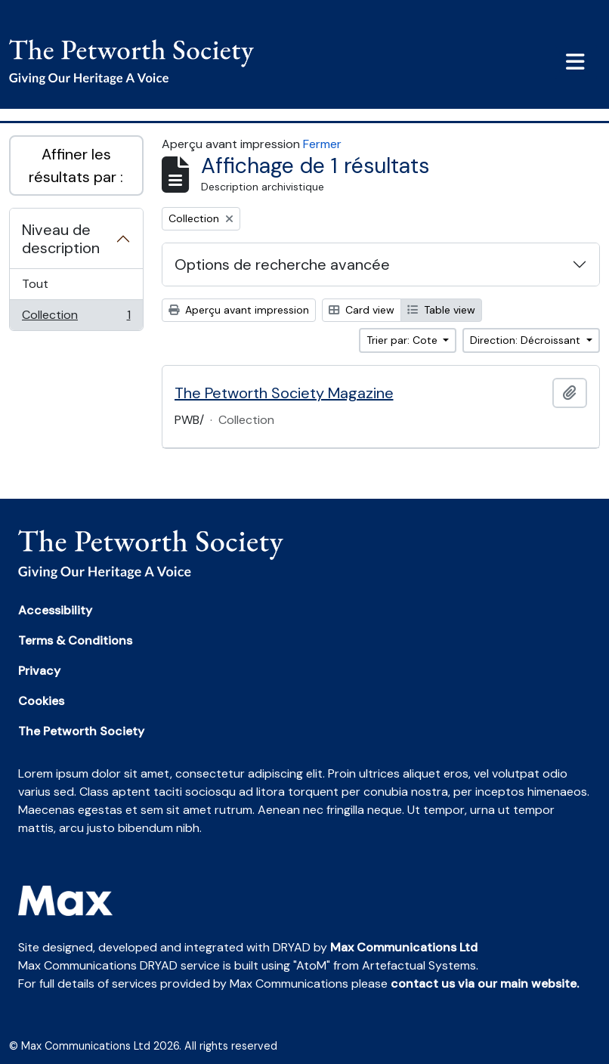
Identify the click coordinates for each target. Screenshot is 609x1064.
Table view (441, 310)
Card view (361, 310)
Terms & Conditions (75, 640)
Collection (76, 318)
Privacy (39, 671)
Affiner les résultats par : (76, 165)
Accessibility (55, 610)
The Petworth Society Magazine (284, 393)
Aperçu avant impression (238, 310)
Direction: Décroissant (526, 340)
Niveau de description (61, 239)
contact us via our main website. (485, 983)
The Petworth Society (81, 731)
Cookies (41, 701)
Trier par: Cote (403, 340)
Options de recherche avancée (282, 264)
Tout (35, 284)
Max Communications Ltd (404, 947)
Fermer (322, 144)
